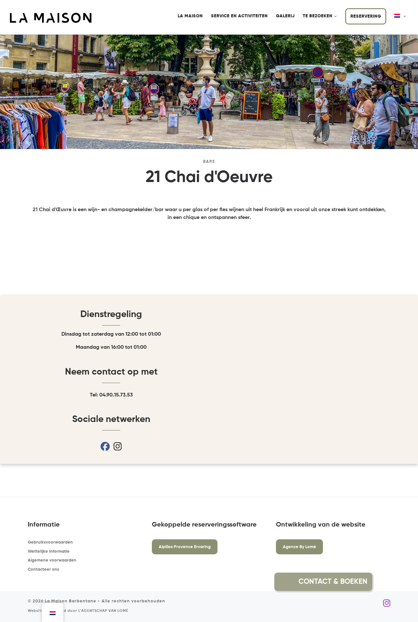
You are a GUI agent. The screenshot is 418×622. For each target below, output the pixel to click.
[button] (388, 582)
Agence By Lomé (299, 547)
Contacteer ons (43, 569)
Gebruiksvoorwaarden (50, 542)
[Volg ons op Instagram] (386, 603)
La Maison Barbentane (70, 601)
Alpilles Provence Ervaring (185, 547)
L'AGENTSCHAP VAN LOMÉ (103, 611)
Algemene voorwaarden (52, 560)
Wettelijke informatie (49, 551)
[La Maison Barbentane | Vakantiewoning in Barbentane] (50, 17)
